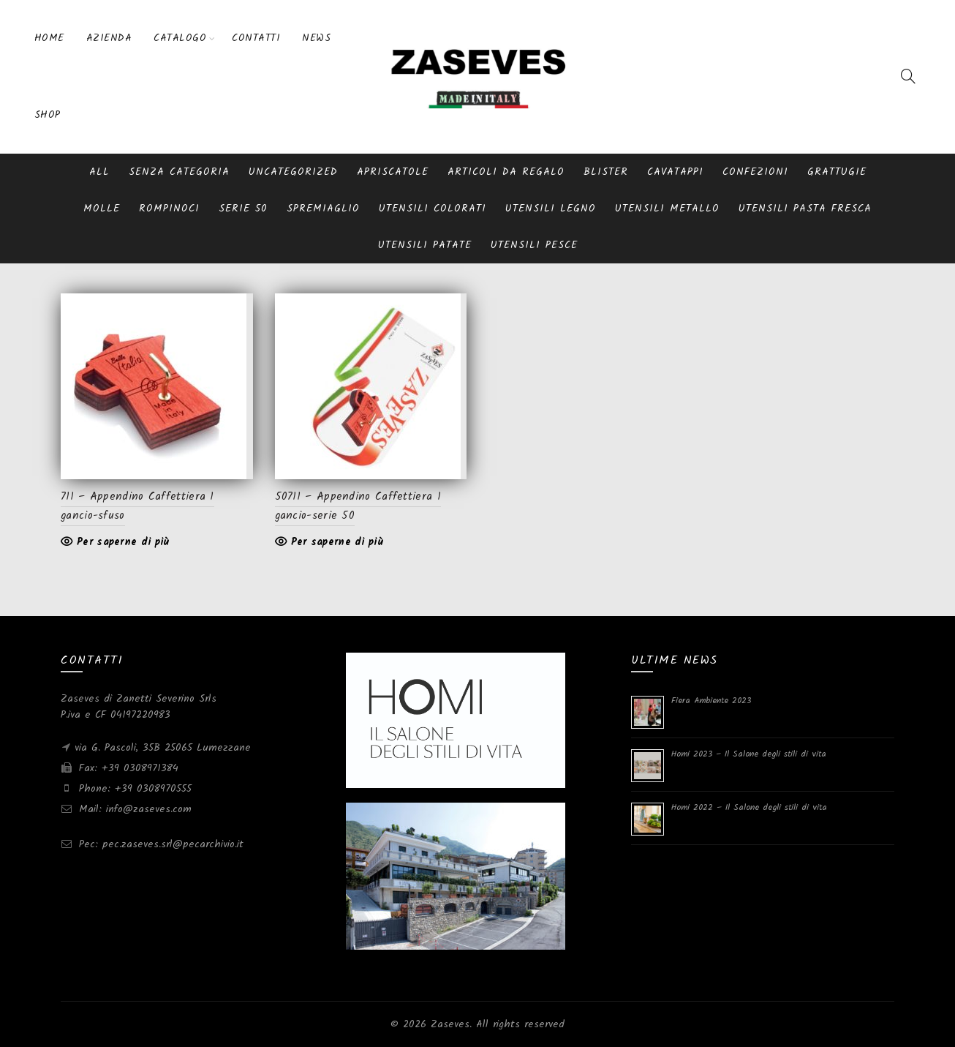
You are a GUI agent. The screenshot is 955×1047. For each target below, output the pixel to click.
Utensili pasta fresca (805, 208)
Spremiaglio (323, 208)
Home (49, 38)
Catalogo (180, 38)
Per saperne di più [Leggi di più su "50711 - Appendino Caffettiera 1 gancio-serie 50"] (337, 542)
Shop (47, 115)
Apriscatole (393, 172)
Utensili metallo (667, 208)
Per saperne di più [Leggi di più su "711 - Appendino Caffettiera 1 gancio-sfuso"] (123, 542)
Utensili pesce (534, 245)
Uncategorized (293, 172)
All (99, 172)
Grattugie (837, 172)
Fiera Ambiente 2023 (711, 701)
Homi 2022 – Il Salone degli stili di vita (749, 807)
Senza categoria (179, 172)
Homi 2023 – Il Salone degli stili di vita (748, 754)
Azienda (109, 38)
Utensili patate (425, 245)
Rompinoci (169, 208)
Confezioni (755, 172)
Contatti (256, 38)
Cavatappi (675, 172)
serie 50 (243, 208)
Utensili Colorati (432, 208)
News (316, 38)
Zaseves (450, 1024)
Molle (101, 208)
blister (606, 172)
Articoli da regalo (506, 172)
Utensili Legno (550, 208)
